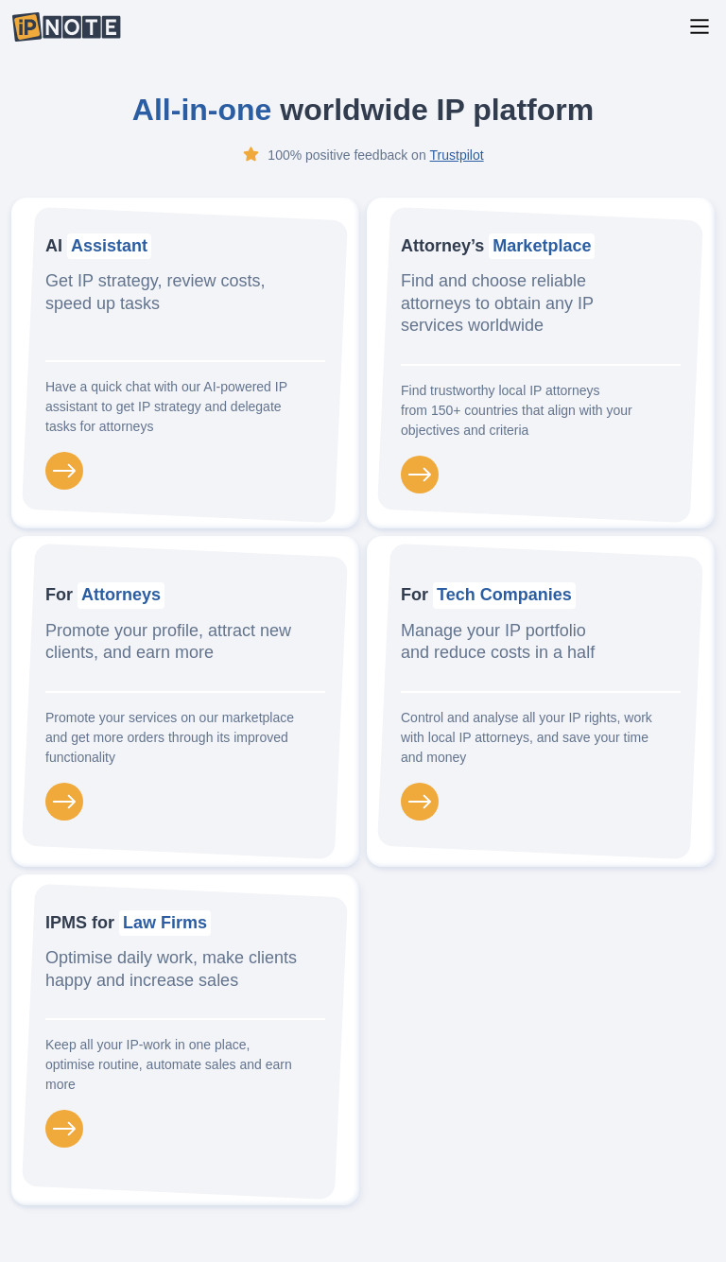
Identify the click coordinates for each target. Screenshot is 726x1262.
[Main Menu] (699, 26)
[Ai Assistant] (64, 471)
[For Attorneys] (64, 802)
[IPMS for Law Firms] (64, 1129)
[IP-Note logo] (66, 27)
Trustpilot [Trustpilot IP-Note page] (457, 155)
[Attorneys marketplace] (420, 474)
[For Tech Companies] (420, 802)
